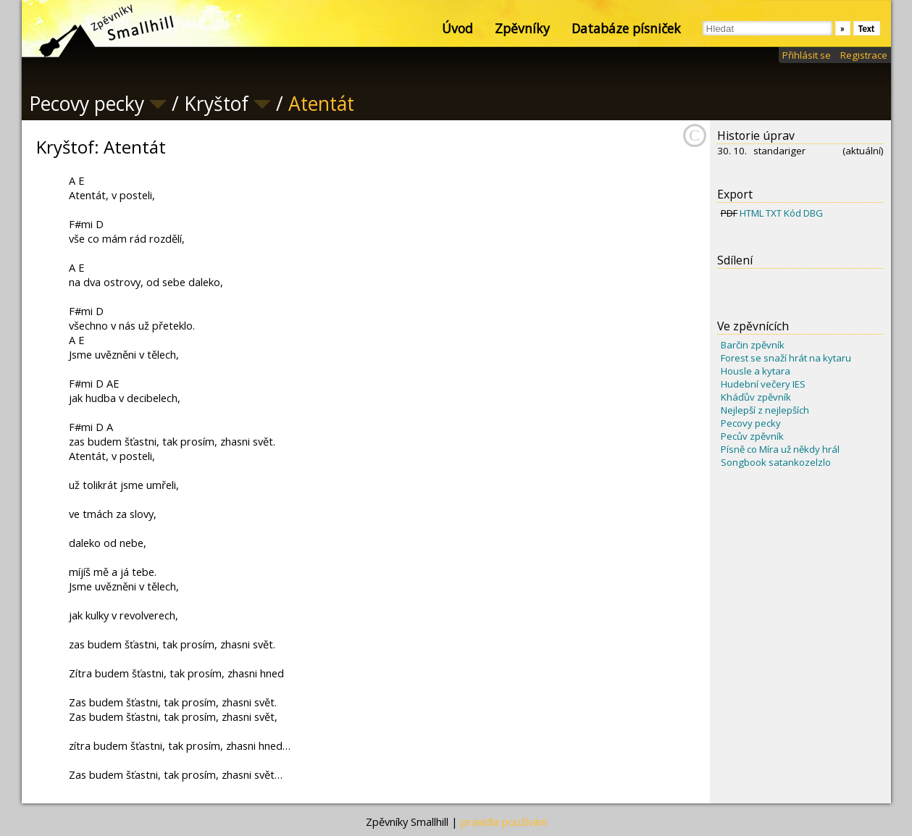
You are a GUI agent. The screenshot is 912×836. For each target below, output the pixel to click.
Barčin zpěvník (753, 344)
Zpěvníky (522, 28)
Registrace (863, 55)
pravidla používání (504, 821)
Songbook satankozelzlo (776, 462)
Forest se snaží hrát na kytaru (786, 357)
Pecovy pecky (751, 423)
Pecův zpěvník (752, 436)
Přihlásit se (806, 55)
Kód (792, 213)
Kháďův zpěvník (756, 397)
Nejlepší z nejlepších (765, 410)
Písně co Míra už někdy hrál (780, 449)
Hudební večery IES (763, 383)
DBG (813, 213)
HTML (752, 213)
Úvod (457, 28)
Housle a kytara (755, 370)
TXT (774, 213)
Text (866, 28)
